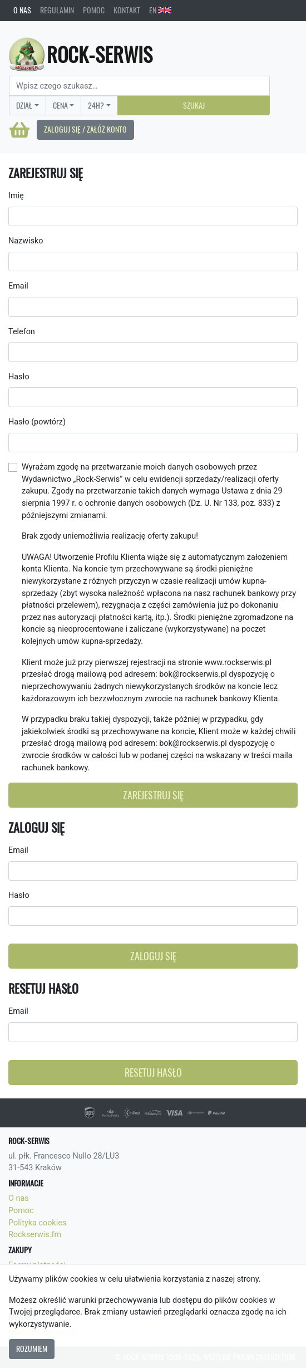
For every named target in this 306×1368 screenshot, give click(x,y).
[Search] (139, 86)
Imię (16, 196)
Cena (60, 105)
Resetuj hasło (153, 1072)
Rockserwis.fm (34, 1234)
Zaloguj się (153, 956)
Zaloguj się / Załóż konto (85, 129)
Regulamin (57, 10)
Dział (24, 105)
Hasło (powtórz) (37, 422)
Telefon (21, 331)
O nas (22, 10)
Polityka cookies (37, 1223)
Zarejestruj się (153, 795)
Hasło (18, 377)
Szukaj (194, 105)
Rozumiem (31, 1348)
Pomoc (94, 10)
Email (18, 286)
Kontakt (126, 10)
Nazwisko (25, 241)
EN (160, 10)
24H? (96, 105)
